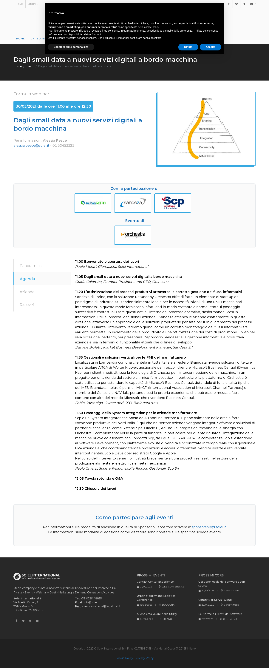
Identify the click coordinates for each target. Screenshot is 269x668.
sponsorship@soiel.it (209, 527)
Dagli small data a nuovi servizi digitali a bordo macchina (74, 66)
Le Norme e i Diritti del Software (220, 614)
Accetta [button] (210, 46)
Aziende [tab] (27, 292)
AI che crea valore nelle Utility (157, 614)
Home (19, 4)
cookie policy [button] (151, 27)
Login (33, 4)
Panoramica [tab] (31, 265)
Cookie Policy (124, 658)
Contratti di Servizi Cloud (215, 599)
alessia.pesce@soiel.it (31, 146)
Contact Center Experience (155, 581)
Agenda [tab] (27, 279)
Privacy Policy (144, 658)
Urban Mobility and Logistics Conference (156, 597)
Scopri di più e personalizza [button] (71, 46)
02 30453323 (63, 146)
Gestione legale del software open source (221, 583)
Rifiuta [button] (188, 46)
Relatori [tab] (27, 305)
